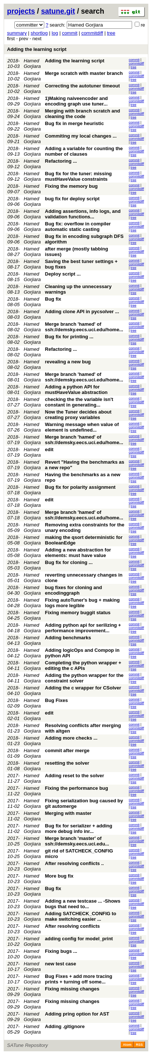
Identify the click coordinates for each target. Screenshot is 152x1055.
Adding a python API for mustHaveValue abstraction (76, 389)
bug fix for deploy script (72, 198)
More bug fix (59, 876)
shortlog (39, 33)
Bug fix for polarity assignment (80, 487)
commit (69, 33)
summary (17, 33)
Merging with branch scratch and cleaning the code (82, 113)
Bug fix (53, 299)
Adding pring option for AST (77, 1014)
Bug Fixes (56, 700)
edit (49, 449)
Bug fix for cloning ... (69, 562)
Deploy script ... (63, 274)
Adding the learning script (36, 49)
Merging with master (68, 813)
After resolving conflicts (72, 926)
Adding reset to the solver (74, 775)
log (55, 33)
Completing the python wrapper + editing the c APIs (83, 665)
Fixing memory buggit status (78, 612)
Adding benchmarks (68, 637)
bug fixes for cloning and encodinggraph (73, 590)
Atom (127, 1045)
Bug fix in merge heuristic (74, 123)
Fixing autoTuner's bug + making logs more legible (82, 602)
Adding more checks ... (71, 738)
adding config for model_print (79, 938)
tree (111, 33)
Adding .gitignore (65, 1026)
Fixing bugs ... (61, 951)
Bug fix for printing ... (69, 336)
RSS (139, 1045)
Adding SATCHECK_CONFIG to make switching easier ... (80, 916)
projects (21, 11)
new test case (60, 963)
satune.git (58, 11)
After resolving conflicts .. (74, 863)
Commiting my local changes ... (81, 136)
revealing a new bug (68, 361)
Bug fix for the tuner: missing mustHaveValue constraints (78, 176)
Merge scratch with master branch (84, 73)
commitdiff (92, 33)
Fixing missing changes (72, 989)
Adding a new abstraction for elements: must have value (78, 552)
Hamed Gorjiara (32, 63)
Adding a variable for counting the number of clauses (84, 151)
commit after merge (67, 750)
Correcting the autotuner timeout (82, 86)
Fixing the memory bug (71, 186)
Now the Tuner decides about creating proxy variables (78, 414)
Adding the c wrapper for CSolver (83, 688)
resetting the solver (67, 763)
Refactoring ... (61, 161)
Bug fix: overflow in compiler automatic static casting (78, 226)
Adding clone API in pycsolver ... (82, 311)
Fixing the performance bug (76, 788)
